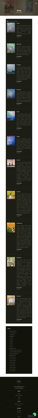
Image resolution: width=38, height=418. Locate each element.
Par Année (11, 336)
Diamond (19, 44)
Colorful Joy (12, 332)
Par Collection (12, 331)
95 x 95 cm (12, 369)
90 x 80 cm (12, 362)
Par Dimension (12, 355)
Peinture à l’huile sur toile (15, 350)
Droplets (19, 64)
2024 (11, 341)
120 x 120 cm (12, 370)
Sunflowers (19, 223)
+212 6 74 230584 (19, 388)
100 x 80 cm (12, 365)
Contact (18, 37)
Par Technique (12, 348)
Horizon (18, 191)
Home (17, 12)
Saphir (18, 136)
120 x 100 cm (12, 358)
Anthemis (19, 257)
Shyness (19, 296)
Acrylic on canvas (13, 353)
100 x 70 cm (12, 360)
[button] (34, 414)
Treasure (12, 334)
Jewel (18, 23)
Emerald (19, 89)
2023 (11, 346)
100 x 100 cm (12, 367)
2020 (11, 339)
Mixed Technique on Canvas (15, 351)
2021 (11, 343)
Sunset (18, 160)
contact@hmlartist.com (19, 386)
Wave (18, 111)
